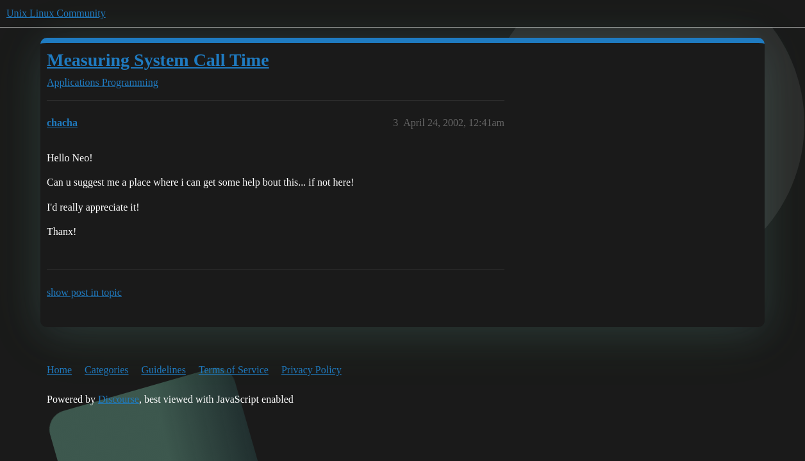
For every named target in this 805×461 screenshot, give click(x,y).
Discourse (118, 399)
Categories (106, 369)
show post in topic (84, 292)
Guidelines (164, 369)
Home (59, 369)
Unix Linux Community (56, 13)
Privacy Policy (311, 369)
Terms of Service (234, 369)
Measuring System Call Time (158, 60)
